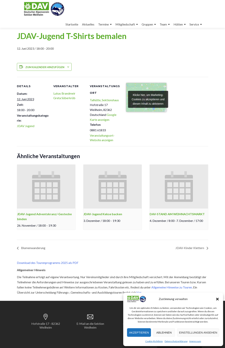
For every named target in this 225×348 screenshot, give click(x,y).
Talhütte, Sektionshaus (104, 100)
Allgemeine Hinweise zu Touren (171, 287)
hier (139, 292)
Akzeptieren (139, 332)
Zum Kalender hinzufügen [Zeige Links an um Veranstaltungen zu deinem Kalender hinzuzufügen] (44, 67)
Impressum (195, 341)
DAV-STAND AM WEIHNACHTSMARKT (177, 214)
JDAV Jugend (25, 126)
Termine (103, 24)
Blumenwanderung (33, 248)
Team (163, 24)
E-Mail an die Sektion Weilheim (90, 325)
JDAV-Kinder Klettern (190, 248)
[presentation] (46, 186)
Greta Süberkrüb (64, 98)
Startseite (72, 24)
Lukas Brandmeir (64, 93)
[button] (217, 299)
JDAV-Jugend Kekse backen (102, 214)
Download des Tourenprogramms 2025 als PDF (47, 262)
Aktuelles (88, 24)
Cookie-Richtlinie (154, 341)
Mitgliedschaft (125, 24)
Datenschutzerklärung (176, 341)
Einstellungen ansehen (198, 332)
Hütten (178, 24)
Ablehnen (164, 332)
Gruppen (147, 24)
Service (194, 24)
